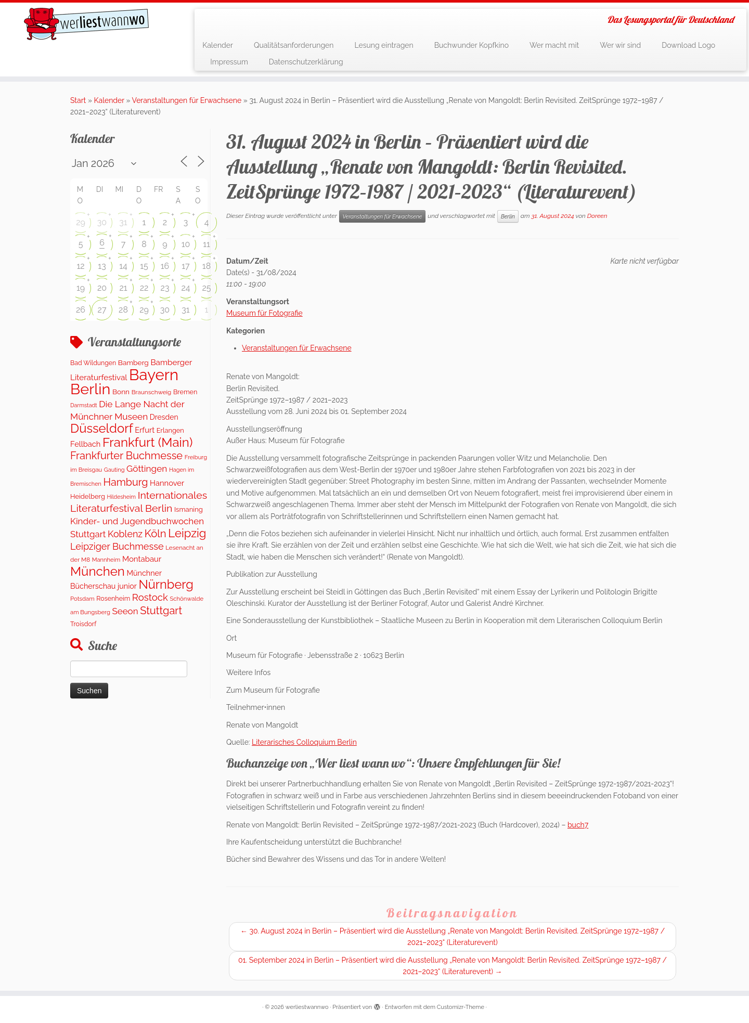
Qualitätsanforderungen (294, 45)
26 (80, 310)
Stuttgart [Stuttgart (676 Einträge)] (161, 610)
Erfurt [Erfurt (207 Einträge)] (144, 429)
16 (165, 266)
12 (80, 266)
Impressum (229, 62)
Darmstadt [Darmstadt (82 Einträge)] (83, 405)
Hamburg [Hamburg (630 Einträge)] (125, 482)
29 (80, 222)
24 (185, 288)
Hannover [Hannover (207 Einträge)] (167, 482)
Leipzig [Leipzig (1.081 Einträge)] (187, 533)
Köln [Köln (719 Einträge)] (155, 533)
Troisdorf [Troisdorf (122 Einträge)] (83, 624)
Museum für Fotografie (264, 313)
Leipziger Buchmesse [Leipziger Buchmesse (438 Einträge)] (117, 546)
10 (186, 244)
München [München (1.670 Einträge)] (97, 571)
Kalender (217, 45)
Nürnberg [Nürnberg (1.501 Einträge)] (165, 584)
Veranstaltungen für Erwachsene (187, 100)
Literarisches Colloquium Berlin (304, 742)
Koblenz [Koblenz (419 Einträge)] (125, 533)
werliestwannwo (307, 1007)
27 (102, 310)
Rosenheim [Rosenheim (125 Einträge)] (113, 598)
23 (165, 288)
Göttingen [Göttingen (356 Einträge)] (146, 468)
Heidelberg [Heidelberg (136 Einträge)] (87, 496)
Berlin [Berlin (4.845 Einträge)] (90, 389)
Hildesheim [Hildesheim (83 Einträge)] (121, 497)
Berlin (508, 216)
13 (102, 266)
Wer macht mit (554, 45)
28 (123, 310)
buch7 (577, 825)
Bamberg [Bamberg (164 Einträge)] (133, 362)
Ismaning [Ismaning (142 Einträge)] (188, 509)
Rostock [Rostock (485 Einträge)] (150, 597)
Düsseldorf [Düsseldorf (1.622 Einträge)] (101, 428)
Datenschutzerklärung (306, 62)
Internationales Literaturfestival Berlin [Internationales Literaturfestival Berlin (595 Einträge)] (138, 501)
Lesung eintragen (383, 45)
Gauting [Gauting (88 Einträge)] (114, 470)
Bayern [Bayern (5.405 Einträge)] (153, 375)
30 (102, 222)
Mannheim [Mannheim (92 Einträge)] (106, 559)
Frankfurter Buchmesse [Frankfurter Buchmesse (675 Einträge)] (126, 455)
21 (123, 288)
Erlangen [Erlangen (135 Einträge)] (170, 430)
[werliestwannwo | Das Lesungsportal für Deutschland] (86, 24)
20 (102, 288)
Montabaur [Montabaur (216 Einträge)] (141, 559)
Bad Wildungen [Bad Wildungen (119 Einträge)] (93, 363)
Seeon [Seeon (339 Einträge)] (125, 611)
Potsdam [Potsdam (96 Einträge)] (82, 598)
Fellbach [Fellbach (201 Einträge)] (85, 443)
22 (144, 288)
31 (123, 222)
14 (123, 266)
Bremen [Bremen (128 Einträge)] (185, 392)
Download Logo (688, 45)
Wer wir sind (620, 45)
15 (144, 266)
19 (80, 288)
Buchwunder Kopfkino (471, 45)
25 (206, 288)
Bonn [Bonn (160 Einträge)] (121, 391)
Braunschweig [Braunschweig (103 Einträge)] (152, 392)
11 (206, 244)
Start (78, 100)
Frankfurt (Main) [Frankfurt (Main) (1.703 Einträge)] (147, 442)
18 (206, 266)
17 (185, 266)
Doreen (597, 215)
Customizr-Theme (460, 1007)
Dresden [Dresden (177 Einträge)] (164, 417)
